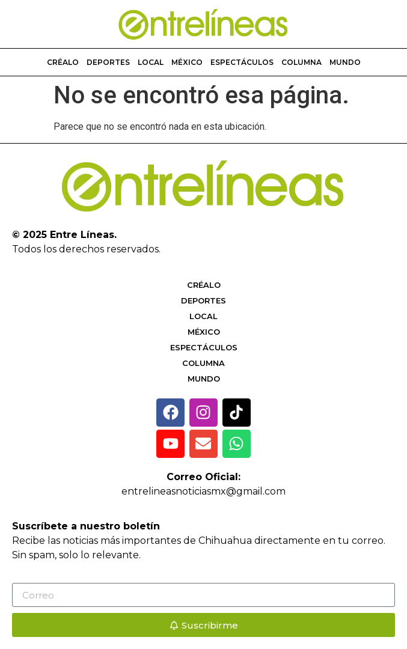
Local (151, 62)
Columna (301, 62)
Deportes (108, 62)
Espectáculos (242, 62)
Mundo (345, 62)
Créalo (63, 62)
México (187, 62)
